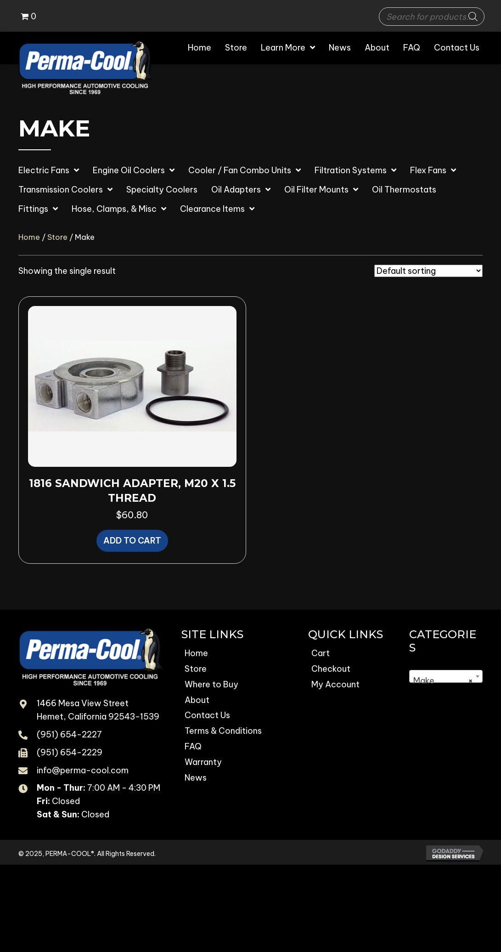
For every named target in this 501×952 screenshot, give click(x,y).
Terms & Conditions (223, 730)
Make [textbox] (443, 680)
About (197, 700)
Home (29, 237)
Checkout (330, 668)
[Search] (473, 16)
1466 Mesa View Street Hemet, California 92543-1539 (98, 710)
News (196, 777)
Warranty (203, 762)
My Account (335, 684)
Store (57, 237)
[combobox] (446, 676)
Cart (320, 653)
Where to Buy (211, 684)
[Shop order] (428, 271)
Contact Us (207, 715)
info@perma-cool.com (83, 770)
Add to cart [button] (132, 540)
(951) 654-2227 (69, 734)
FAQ (193, 746)
